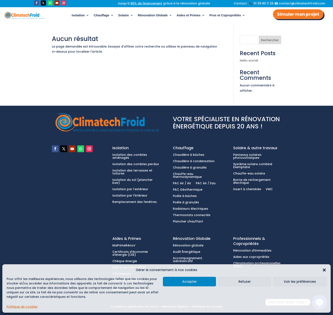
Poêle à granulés (186, 202)
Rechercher (270, 40)
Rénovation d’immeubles (252, 251)
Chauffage (101, 15)
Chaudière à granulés (190, 168)
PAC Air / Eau (206, 183)
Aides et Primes (189, 15)
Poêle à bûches (185, 196)
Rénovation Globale (153, 15)
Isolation (78, 15)
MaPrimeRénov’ (124, 246)
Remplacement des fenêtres (134, 202)
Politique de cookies (22, 307)
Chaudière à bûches (188, 155)
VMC (269, 189)
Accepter (189, 281)
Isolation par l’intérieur (129, 196)
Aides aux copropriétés (251, 257)
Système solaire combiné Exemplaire (252, 166)
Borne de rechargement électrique (252, 181)
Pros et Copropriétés (225, 15)
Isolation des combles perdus (135, 164)
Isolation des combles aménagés (129, 156)
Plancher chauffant (188, 222)
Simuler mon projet (298, 14)
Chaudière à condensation (193, 161)
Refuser (244, 281)
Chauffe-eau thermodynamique (187, 175)
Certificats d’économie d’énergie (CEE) (130, 253)
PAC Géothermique (187, 190)
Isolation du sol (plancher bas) (132, 181)
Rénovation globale (188, 246)
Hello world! (249, 60)
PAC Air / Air (182, 183)
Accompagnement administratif (187, 260)
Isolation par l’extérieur (130, 189)
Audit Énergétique (186, 252)
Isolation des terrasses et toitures (132, 172)
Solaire (123, 15)
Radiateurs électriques (190, 209)
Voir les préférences (300, 281)
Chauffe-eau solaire (249, 174)
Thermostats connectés (191, 215)
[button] (324, 270)
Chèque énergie (124, 261)
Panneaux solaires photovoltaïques (247, 156)
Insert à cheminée (247, 189)
